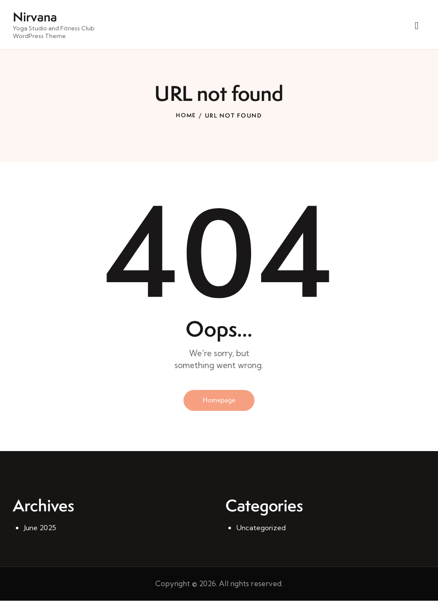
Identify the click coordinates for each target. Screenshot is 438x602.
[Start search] (417, 26)
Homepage (219, 400)
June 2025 (40, 528)
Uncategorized (262, 528)
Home (186, 116)
